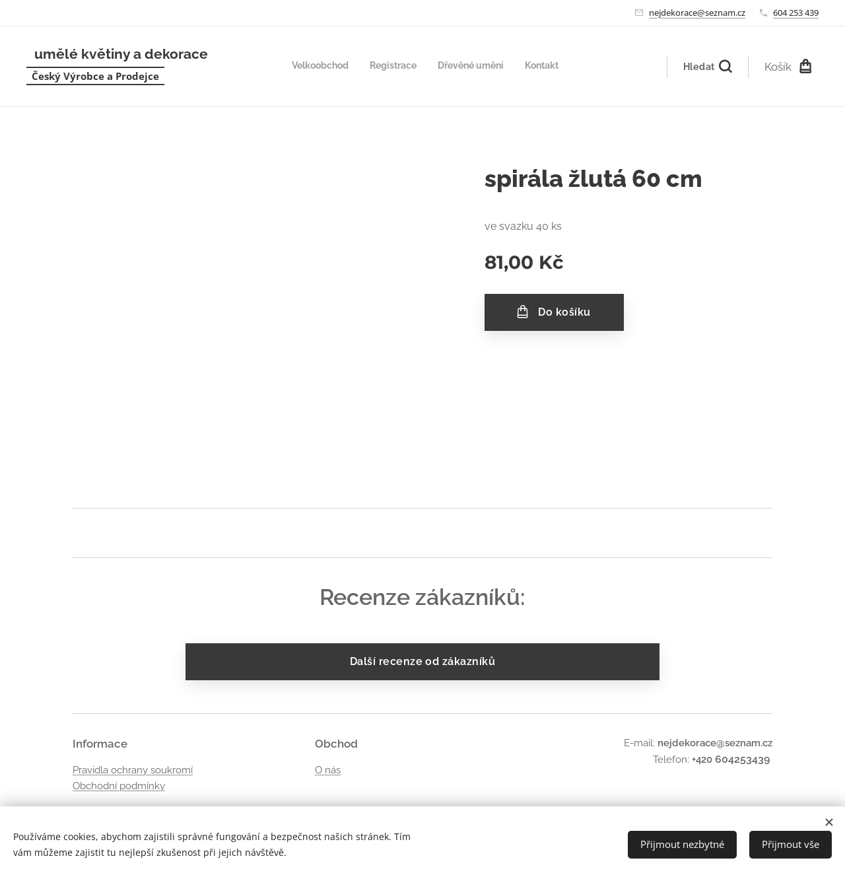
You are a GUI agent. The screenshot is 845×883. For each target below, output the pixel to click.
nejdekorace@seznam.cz (697, 12)
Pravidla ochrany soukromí (133, 770)
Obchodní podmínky (119, 786)
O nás (328, 770)
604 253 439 (796, 12)
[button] (707, 66)
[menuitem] (499, 66)
